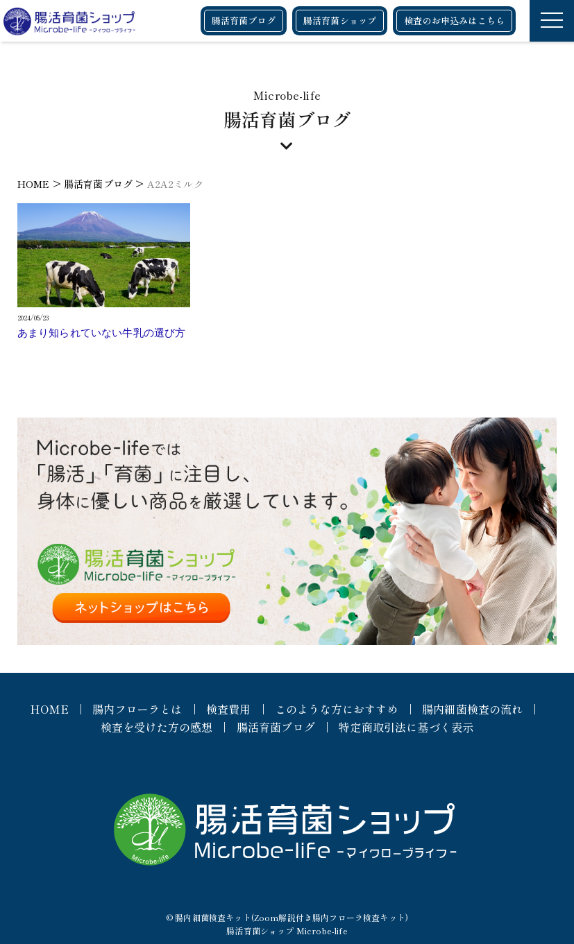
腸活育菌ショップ (339, 20)
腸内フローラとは (137, 709)
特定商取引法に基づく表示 (406, 727)
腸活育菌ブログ (244, 20)
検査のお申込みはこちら (454, 20)
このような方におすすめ (336, 709)
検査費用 (228, 709)
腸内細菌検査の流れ (472, 709)
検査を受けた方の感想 (157, 727)
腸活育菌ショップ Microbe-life (286, 930)
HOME (49, 709)
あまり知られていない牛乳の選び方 (101, 332)
